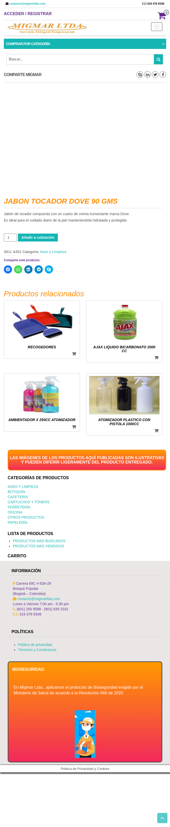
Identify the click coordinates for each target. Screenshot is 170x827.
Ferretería (19, 507)
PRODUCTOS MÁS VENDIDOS (38, 546)
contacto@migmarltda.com (27, 3)
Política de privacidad (35, 645)
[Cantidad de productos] (10, 238)
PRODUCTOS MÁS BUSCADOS (39, 541)
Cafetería (18, 497)
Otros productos (26, 517)
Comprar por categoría (28, 44)
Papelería (17, 522)
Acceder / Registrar (28, 14)
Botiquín (16, 492)
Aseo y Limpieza (53, 252)
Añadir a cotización (38, 237)
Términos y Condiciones (37, 650)
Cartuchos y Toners (28, 502)
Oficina (15, 512)
